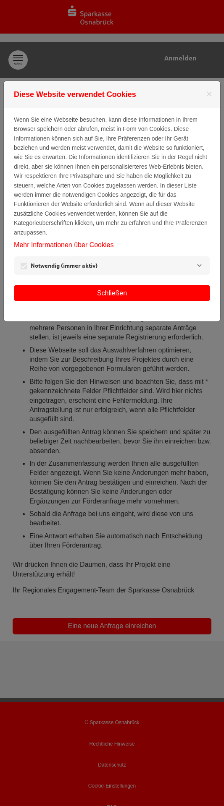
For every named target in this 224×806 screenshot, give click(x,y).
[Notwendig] (199, 266)
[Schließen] (209, 94)
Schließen (112, 293)
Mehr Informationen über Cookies (63, 244)
